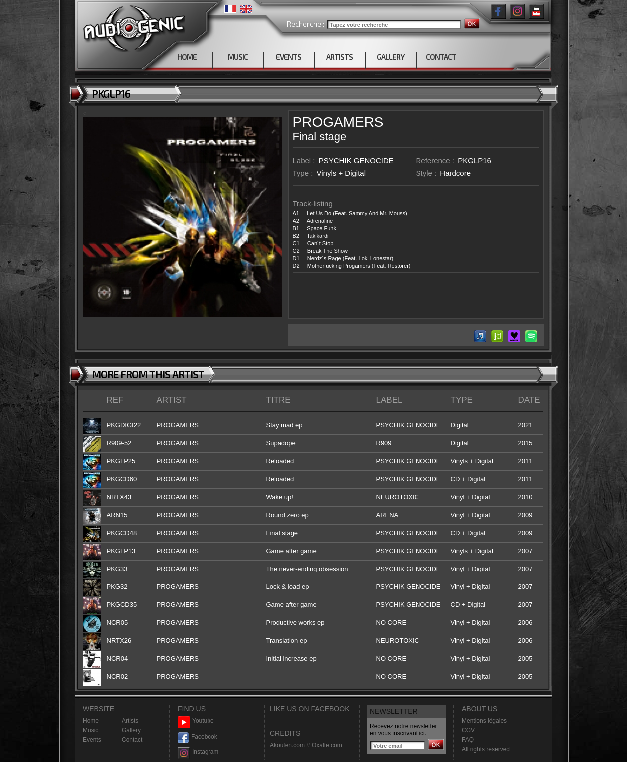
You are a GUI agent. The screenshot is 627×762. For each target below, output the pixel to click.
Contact (132, 739)
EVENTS (288, 56)
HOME (187, 56)
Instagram (198, 752)
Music (90, 730)
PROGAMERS (338, 122)
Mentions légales (484, 720)
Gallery (131, 730)
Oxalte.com (327, 745)
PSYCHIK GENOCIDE (356, 160)
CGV (468, 730)
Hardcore (455, 173)
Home (91, 720)
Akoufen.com (287, 745)
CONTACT (441, 56)
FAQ (468, 739)
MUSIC (238, 56)
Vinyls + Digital (341, 173)
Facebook (197, 737)
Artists (130, 720)
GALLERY (390, 56)
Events (92, 739)
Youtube (196, 721)
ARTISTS (339, 56)
